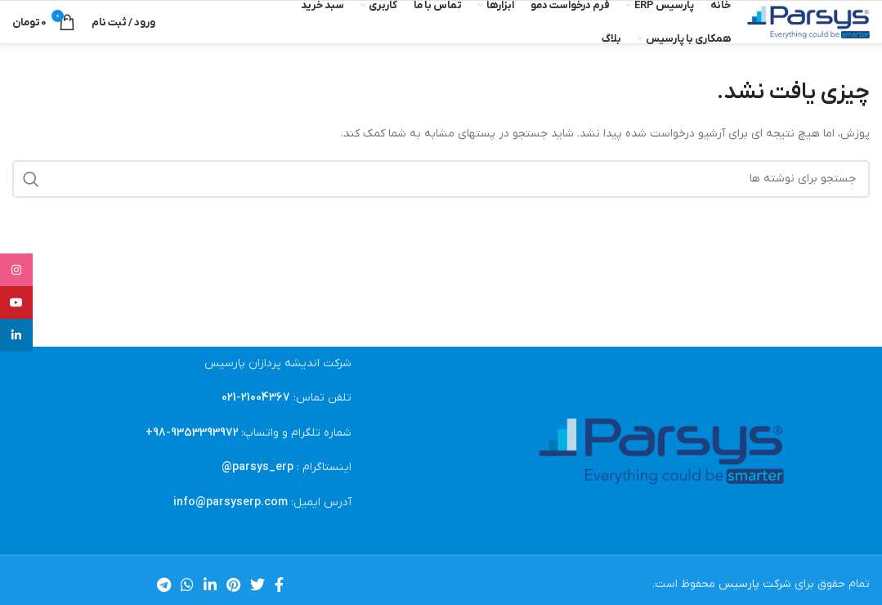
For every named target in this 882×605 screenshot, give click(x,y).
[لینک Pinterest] (233, 584)
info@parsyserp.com (230, 502)
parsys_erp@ (257, 467)
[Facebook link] (279, 584)
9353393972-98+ (192, 433)
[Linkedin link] (210, 584)
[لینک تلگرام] (164, 584)
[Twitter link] (257, 584)
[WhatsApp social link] (187, 584)
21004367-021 (256, 398)
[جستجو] (441, 179)
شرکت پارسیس (755, 584)
